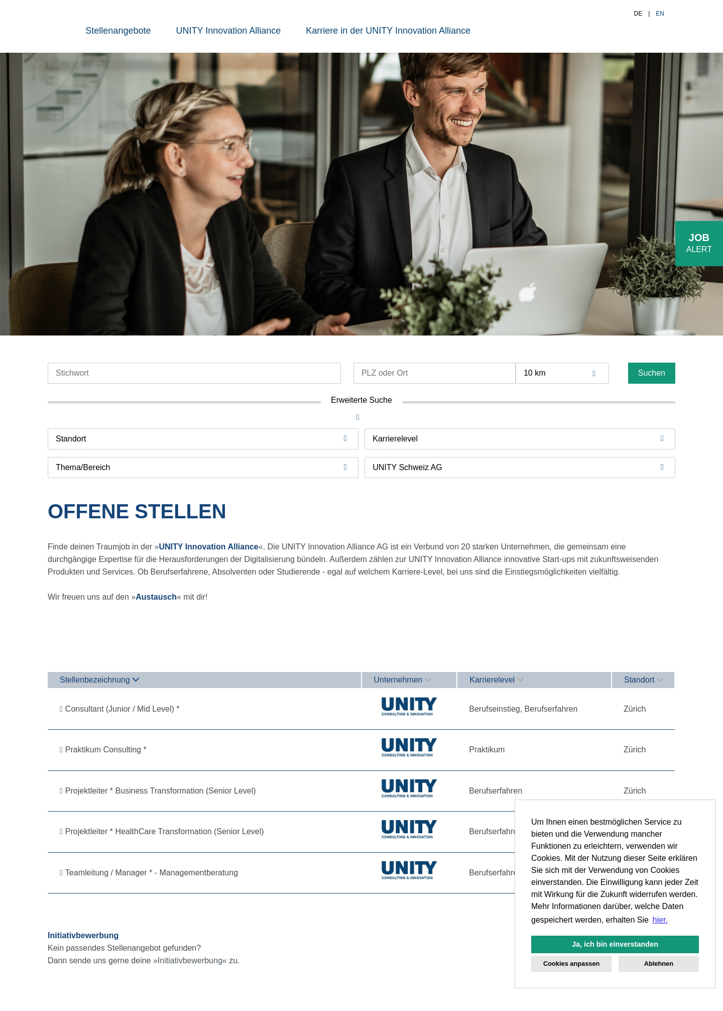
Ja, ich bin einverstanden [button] (615, 944)
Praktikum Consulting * (106, 749)
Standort (643, 680)
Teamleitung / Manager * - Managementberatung (151, 872)
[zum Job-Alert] (699, 243)
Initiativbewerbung (190, 960)
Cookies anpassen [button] (571, 963)
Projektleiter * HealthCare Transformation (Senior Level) (164, 831)
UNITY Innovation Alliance (228, 31)
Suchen (651, 373)
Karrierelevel (496, 680)
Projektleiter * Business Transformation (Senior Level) (160, 791)
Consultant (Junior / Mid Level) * (122, 709)
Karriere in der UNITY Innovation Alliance (388, 31)
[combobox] (562, 373)
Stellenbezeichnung (99, 680)
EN (660, 13)
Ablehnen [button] (658, 963)
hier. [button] (660, 920)
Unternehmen (403, 680)
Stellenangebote (118, 31)
